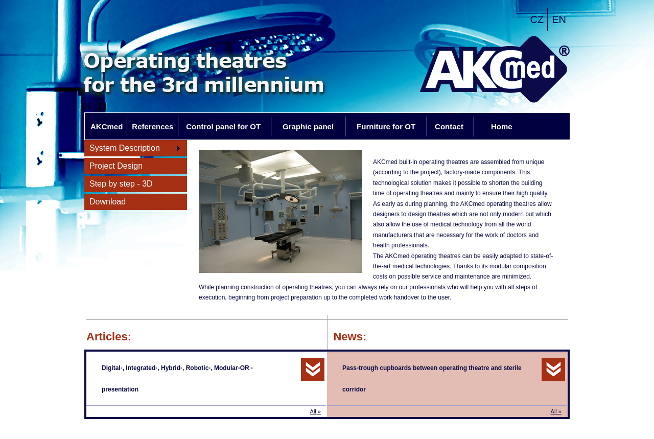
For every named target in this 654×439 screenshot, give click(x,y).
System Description (132, 149)
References (152, 126)
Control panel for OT (223, 126)
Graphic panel (308, 126)
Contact (449, 126)
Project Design (116, 165)
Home (501, 126)
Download (107, 201)
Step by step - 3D (121, 183)
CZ (537, 19)
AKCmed (106, 126)
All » (315, 411)
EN (559, 19)
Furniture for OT (386, 126)
